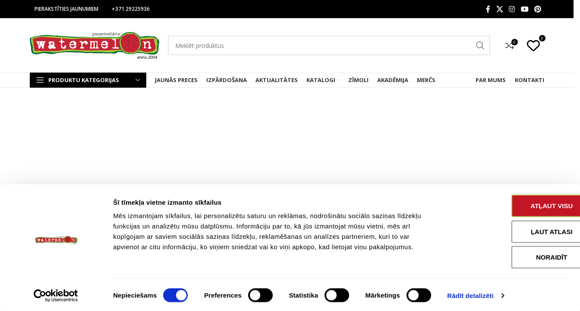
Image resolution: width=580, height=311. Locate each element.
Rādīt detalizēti (470, 294)
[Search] (329, 45)
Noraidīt (508, 255)
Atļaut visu (508, 204)
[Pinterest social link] (537, 9)
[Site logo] (94, 45)
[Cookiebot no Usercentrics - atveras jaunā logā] (56, 294)
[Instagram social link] (512, 9)
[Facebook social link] (488, 9)
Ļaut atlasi (508, 230)
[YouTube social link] (524, 9)
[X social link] (499, 9)
